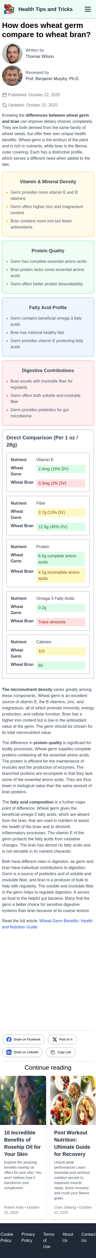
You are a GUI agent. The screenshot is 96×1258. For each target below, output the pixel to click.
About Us (67, 1237)
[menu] (88, 9)
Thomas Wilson (40, 56)
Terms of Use (48, 1240)
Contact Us (88, 1237)
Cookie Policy (7, 1237)
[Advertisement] (48, 982)
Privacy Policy (28, 1237)
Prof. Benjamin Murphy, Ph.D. (52, 79)
